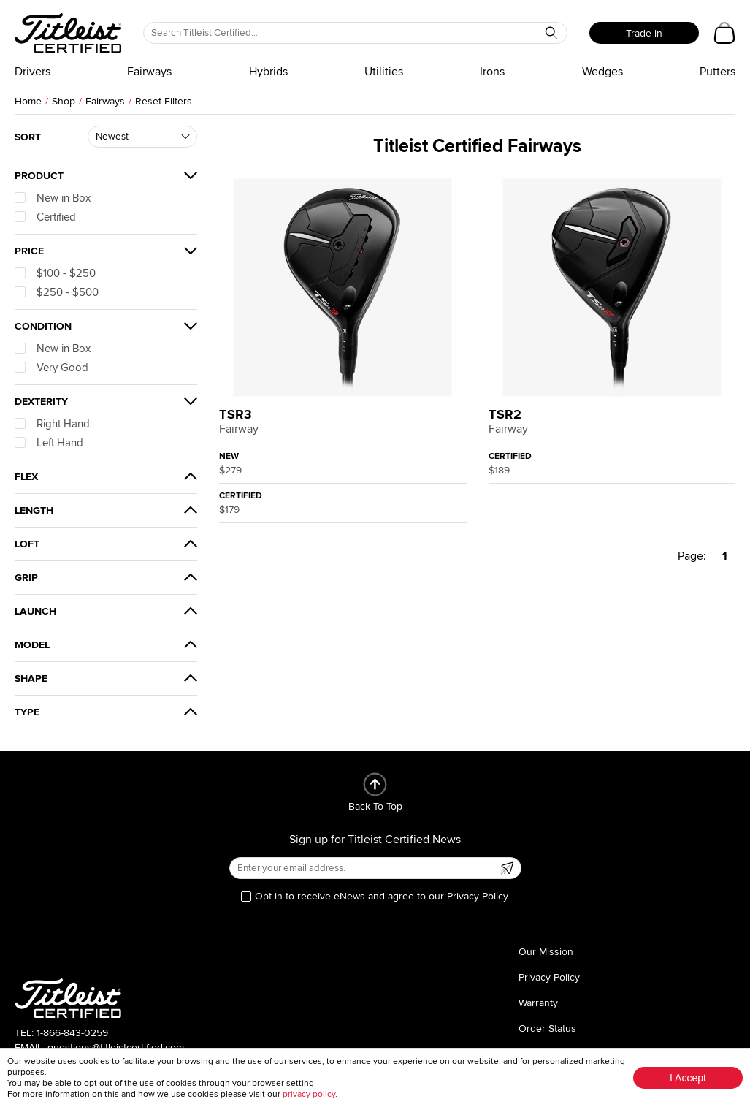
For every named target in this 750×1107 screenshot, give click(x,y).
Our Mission (546, 952)
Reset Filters (163, 101)
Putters (717, 71)
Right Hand (52, 424)
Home (28, 101)
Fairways (149, 71)
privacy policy (309, 1094)
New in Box (53, 198)
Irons (492, 71)
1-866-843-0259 (72, 1033)
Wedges (602, 71)
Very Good (51, 367)
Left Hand (49, 443)
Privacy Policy (549, 977)
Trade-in (644, 33)
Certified (45, 217)
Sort (28, 137)
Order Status (547, 1028)
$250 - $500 (57, 292)
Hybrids (268, 71)
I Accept (688, 1078)
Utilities (383, 71)
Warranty (538, 1003)
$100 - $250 (55, 273)
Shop (63, 101)
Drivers (32, 71)
